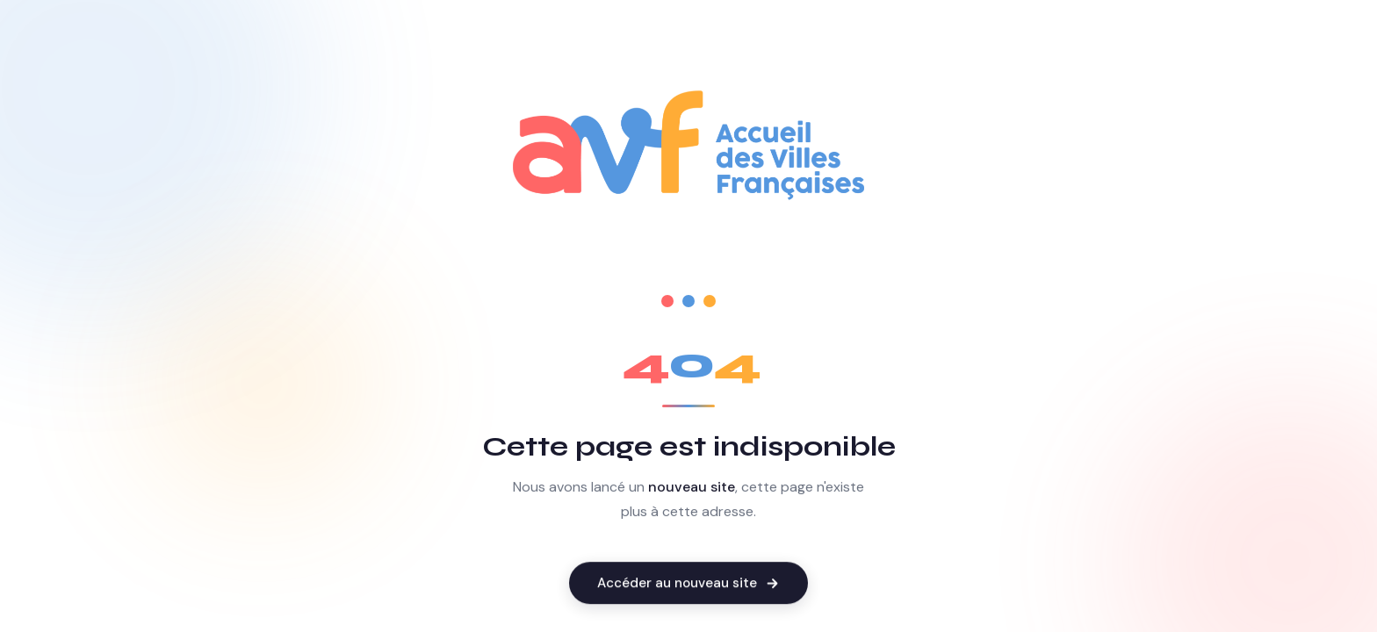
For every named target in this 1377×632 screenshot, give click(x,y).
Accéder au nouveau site (688, 584)
